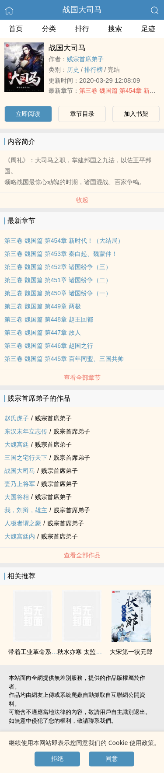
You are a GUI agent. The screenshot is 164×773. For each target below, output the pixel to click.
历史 (73, 69)
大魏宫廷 (16, 444)
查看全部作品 (82, 555)
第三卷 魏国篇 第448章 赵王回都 (48, 319)
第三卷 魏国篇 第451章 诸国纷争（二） (58, 279)
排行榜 (93, 69)
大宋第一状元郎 (131, 651)
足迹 (148, 28)
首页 (16, 28)
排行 (82, 28)
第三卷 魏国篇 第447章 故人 (42, 332)
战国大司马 (82, 9)
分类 (49, 28)
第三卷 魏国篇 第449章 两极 (42, 306)
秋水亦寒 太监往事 (82, 651)
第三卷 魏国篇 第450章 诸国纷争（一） (58, 293)
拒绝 (57, 758)
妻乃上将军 (19, 483)
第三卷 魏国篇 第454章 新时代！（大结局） (64, 240)
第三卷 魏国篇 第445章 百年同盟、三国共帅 (64, 358)
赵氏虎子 (16, 418)
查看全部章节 (82, 377)
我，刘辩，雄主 (25, 510)
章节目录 (82, 113)
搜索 (115, 28)
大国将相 (16, 496)
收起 (82, 199)
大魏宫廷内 (19, 536)
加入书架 (136, 113)
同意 (111, 758)
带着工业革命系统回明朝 (42, 651)
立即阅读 (28, 113)
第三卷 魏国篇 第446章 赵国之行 (48, 345)
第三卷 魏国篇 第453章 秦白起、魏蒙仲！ (61, 253)
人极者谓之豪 (22, 523)
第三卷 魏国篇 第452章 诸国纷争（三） (58, 266)
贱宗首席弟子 (85, 59)
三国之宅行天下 (25, 457)
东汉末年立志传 (25, 431)
